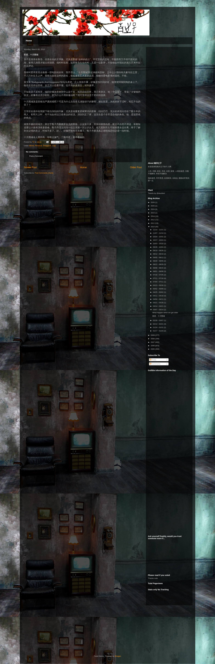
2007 (153, 342)
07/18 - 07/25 (158, 275)
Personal (38, 146)
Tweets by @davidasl (156, 193)
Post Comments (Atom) (44, 173)
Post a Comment (36, 156)
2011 (153, 223)
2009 (153, 335)
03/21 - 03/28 (158, 303)
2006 (153, 346)
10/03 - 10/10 (158, 243)
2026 (153, 202)
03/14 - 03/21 (158, 306)
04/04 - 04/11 (158, 299)
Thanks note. (153, 578)
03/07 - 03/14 (158, 310)
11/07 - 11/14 (158, 233)
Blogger (118, 656)
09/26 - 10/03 (158, 247)
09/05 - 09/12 (158, 257)
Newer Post (30, 167)
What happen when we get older (165, 313)
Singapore (47, 146)
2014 (153, 216)
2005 (153, 349)
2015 (153, 213)
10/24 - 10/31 (158, 237)
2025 (153, 206)
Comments (155, 364)
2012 (153, 220)
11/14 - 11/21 (158, 230)
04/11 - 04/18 (158, 296)
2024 (153, 209)
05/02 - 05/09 (158, 289)
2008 (153, 339)
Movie (31, 146)
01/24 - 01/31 (158, 327)
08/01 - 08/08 (158, 271)
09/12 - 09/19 (158, 254)
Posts (153, 360)
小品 (54, 146)
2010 (153, 227)
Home (29, 40)
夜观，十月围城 (158, 316)
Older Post (136, 167)
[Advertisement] (168, 66)
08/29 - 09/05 (158, 261)
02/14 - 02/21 (158, 324)
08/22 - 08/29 (158, 264)
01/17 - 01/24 (158, 331)
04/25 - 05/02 (158, 292)
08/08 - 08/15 (158, 268)
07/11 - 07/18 (158, 278)
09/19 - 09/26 (158, 250)
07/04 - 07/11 (158, 282)
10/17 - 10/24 (158, 240)
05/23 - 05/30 (158, 285)
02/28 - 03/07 (158, 320)
